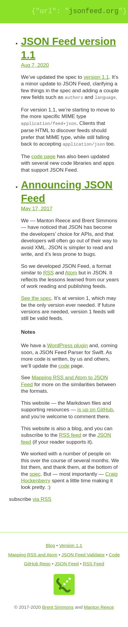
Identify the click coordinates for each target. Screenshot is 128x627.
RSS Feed (93, 563)
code (64, 366)
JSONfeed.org (93, 11)
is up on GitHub (95, 410)
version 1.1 (96, 77)
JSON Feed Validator (83, 554)
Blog (50, 545)
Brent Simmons (58, 607)
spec (35, 474)
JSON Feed (67, 563)
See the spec (36, 298)
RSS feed (70, 435)
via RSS (42, 499)
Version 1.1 (70, 545)
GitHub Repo (37, 563)
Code (114, 554)
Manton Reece (99, 607)
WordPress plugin (67, 345)
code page (43, 156)
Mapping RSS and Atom (32, 554)
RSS (48, 273)
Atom (71, 273)
